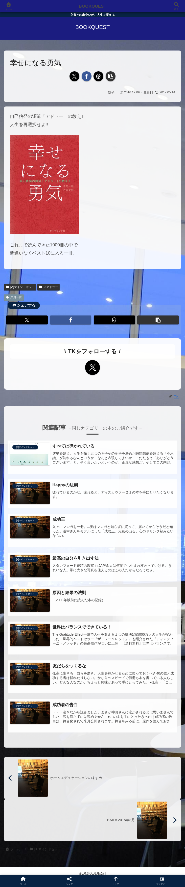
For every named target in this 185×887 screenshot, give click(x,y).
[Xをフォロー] (92, 367)
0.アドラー (48, 287)
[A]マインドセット (20, 287)
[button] (111, 76)
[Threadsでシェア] (98, 76)
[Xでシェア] (74, 76)
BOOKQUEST (92, 6)
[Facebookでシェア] (87, 76)
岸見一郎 (13, 297)
